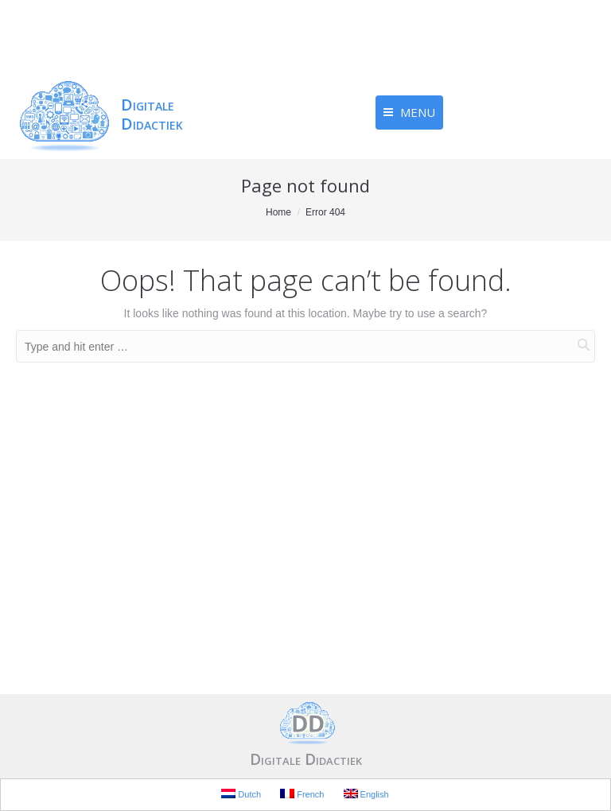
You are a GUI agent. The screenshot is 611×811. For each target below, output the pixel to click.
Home (278, 212)
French (302, 794)
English (366, 794)
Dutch (241, 794)
